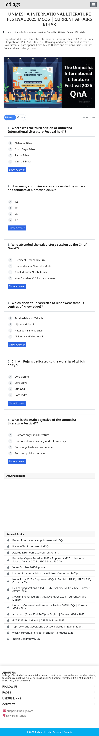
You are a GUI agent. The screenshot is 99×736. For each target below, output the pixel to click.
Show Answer (17, 169)
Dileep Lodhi (90, 117)
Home (6, 32)
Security (68, 732)
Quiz (21, 117)
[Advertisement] (49, 503)
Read (9, 117)
